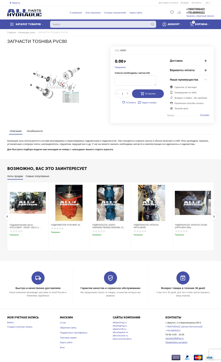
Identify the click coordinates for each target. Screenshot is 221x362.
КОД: (117, 50)
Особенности (35, 131)
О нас (63, 322)
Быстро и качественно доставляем (37, 288)
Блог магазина (93, 12)
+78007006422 (195, 9)
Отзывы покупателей (115, 12)
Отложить (129, 102)
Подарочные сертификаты (73, 332)
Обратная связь (68, 327)
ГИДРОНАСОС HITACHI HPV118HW (146, 226)
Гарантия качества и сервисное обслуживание (110, 288)
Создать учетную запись (20, 326)
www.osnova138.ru (122, 339)
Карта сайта (136, 12)
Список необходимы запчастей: (132, 73)
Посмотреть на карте (176, 342)
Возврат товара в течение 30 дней (183, 288)
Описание (16, 131)
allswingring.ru (120, 325)
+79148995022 (195, 12)
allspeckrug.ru (120, 322)
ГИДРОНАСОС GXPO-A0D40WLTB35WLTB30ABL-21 (108, 226)
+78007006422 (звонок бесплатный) (183, 326)
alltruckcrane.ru (120, 335)
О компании (76, 12)
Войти (10, 322)
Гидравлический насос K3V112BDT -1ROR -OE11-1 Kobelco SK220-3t (24, 226)
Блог (62, 347)
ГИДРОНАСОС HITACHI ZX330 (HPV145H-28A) (191, 226)
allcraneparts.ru (120, 332)
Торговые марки (68, 337)
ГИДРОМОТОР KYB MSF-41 (65, 225)
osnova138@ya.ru (174, 338)
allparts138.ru (119, 329)
